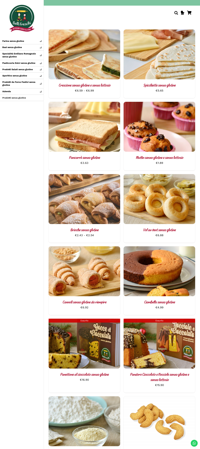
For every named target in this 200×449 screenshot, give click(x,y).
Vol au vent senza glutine (159, 230)
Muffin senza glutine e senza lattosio (159, 158)
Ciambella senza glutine (159, 302)
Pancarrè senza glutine (84, 158)
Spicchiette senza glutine (159, 86)
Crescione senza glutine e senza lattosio (84, 86)
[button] (176, 13)
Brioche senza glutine (84, 230)
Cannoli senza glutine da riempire (84, 302)
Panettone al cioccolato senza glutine (84, 375)
